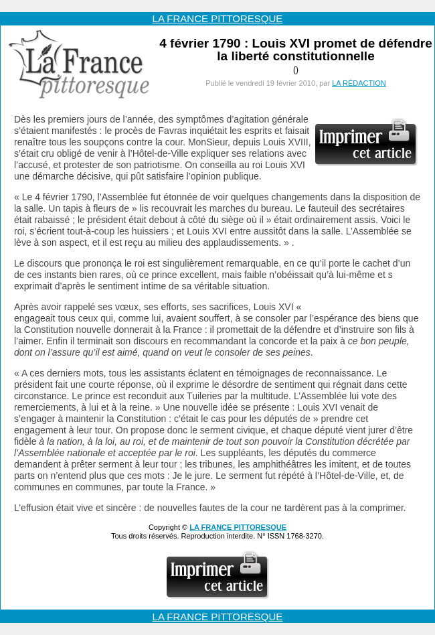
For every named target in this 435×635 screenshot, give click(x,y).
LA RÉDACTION (359, 83)
